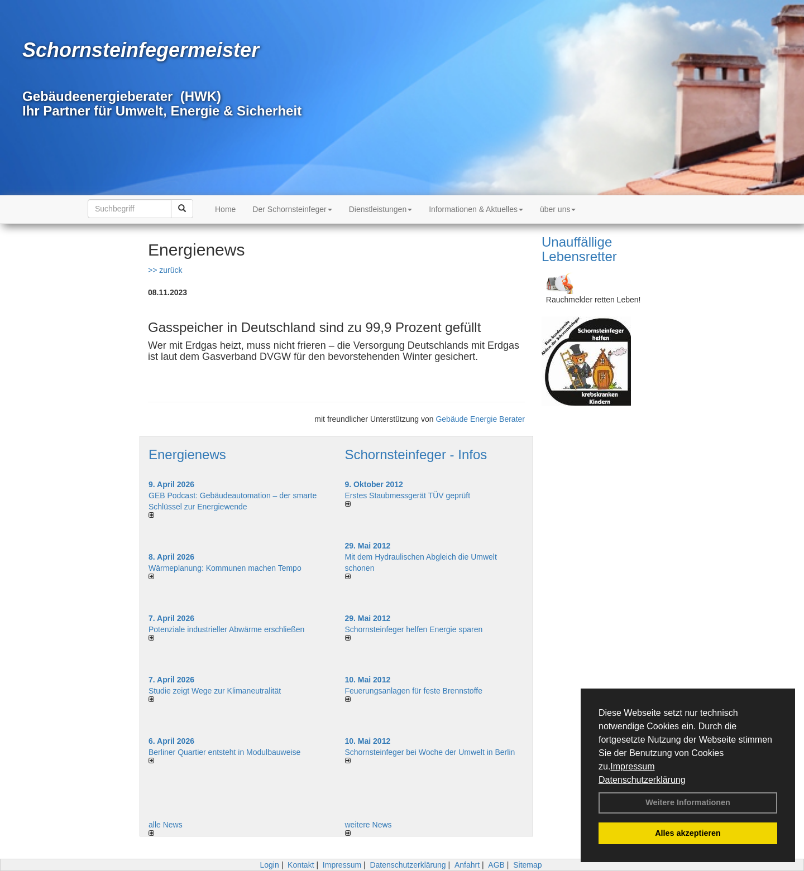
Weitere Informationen (687, 802)
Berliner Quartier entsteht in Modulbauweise (224, 752)
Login (269, 864)
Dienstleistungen (381, 209)
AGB (496, 864)
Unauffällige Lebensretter (579, 249)
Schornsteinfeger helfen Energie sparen (414, 629)
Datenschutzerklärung (642, 780)
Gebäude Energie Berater (480, 419)
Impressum (632, 766)
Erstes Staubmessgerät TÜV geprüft (408, 495)
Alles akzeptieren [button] (688, 833)
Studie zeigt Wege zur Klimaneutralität (215, 690)
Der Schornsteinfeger (292, 209)
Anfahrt (467, 864)
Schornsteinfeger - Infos (416, 454)
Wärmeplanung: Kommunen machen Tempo (225, 568)
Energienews (187, 454)
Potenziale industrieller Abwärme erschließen (226, 629)
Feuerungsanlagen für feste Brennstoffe (413, 690)
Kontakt (301, 864)
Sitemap (527, 864)
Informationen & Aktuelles (476, 209)
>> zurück (165, 270)
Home (225, 209)
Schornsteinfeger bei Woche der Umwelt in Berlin (430, 752)
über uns (558, 209)
